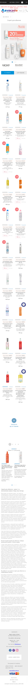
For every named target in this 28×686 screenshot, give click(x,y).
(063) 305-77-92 (9, 668)
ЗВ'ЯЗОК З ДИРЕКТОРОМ (14, 657)
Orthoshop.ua (18, 644)
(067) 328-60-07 (18, 666)
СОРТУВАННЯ (20, 72)
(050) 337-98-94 (9, 666)
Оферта (14, 681)
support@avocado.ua (14, 670)
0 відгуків (10, 95)
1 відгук (11, 386)
